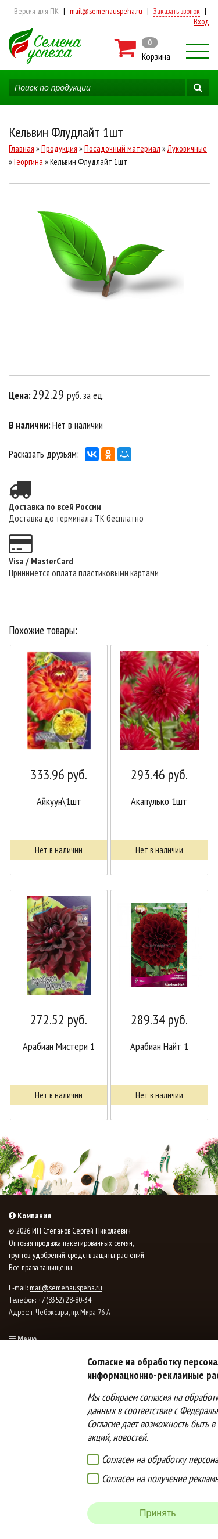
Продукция (59, 148)
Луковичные (187, 148)
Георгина (28, 161)
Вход (201, 21)
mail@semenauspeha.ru (106, 11)
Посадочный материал (122, 148)
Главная (21, 148)
